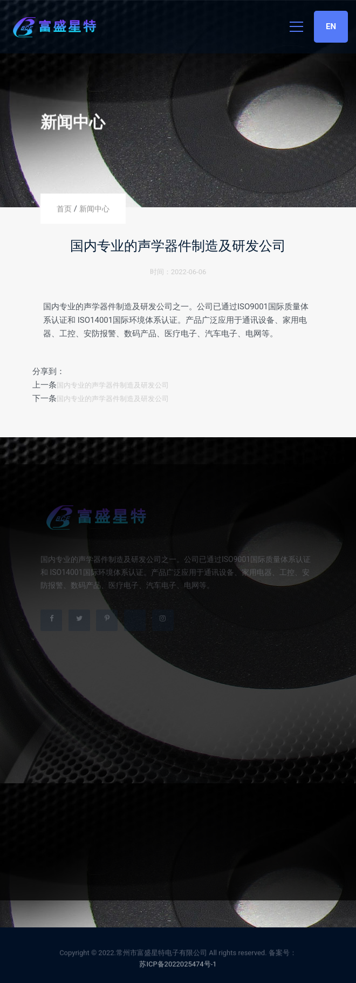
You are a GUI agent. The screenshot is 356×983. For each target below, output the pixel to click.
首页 (64, 209)
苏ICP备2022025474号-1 (177, 965)
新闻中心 (94, 209)
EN (331, 26)
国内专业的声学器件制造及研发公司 (113, 385)
